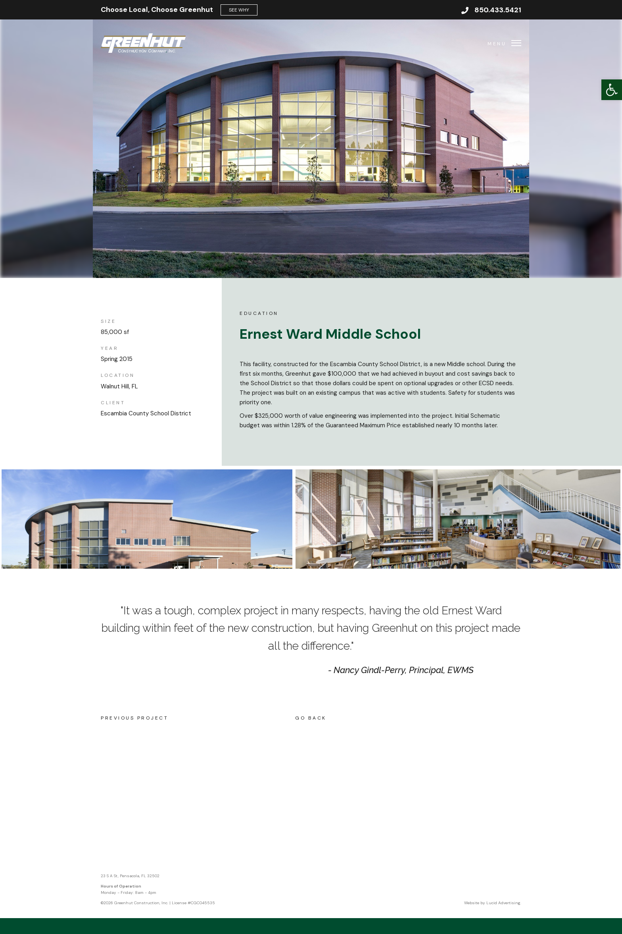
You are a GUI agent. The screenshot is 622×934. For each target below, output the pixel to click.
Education (259, 313)
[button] (611, 89)
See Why (239, 10)
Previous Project (134, 718)
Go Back (310, 718)
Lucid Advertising (503, 902)
